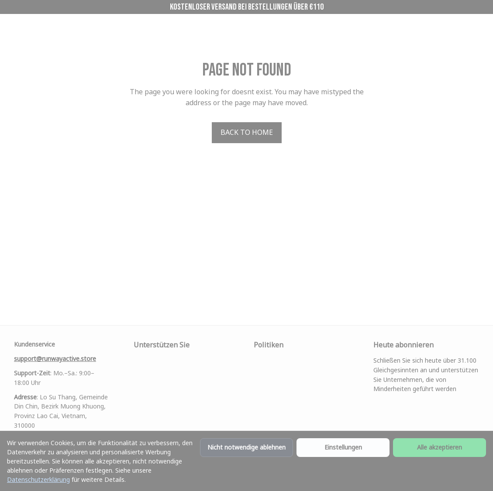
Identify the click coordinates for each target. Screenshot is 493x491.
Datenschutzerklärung (38, 479)
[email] (55, 340)
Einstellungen (343, 447)
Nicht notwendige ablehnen (246, 447)
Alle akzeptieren (439, 447)
